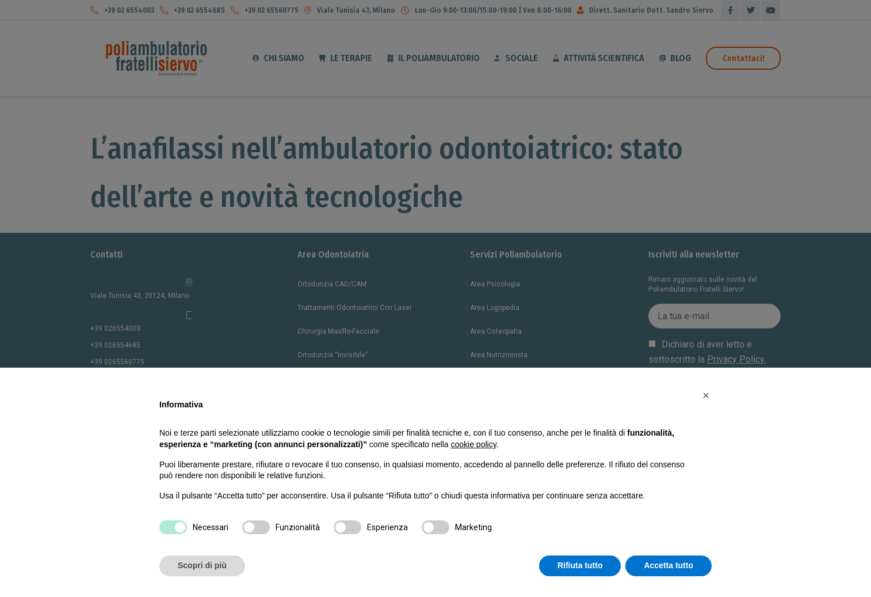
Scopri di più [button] (202, 565)
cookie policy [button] (473, 444)
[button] (706, 395)
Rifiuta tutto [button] (580, 565)
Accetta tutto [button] (668, 565)
